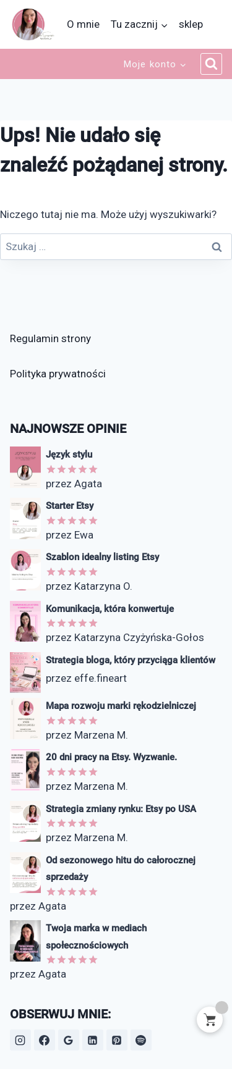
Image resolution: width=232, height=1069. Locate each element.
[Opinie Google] (68, 1039)
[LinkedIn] (92, 1039)
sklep (191, 24)
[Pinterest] (116, 1039)
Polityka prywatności (58, 373)
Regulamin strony (50, 338)
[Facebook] (44, 1039)
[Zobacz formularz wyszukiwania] (211, 64)
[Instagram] (20, 1039)
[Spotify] (141, 1039)
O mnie (83, 24)
